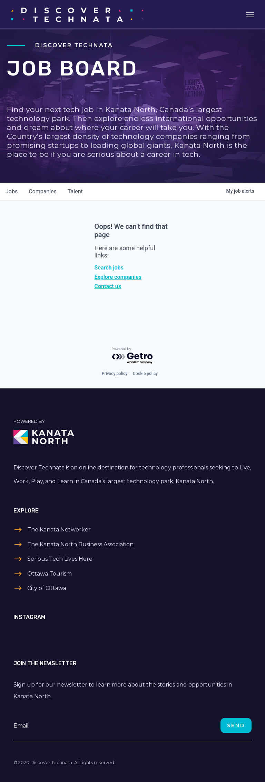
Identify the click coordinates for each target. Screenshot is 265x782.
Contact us (108, 286)
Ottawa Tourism (49, 573)
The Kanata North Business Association (80, 544)
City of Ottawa (46, 588)
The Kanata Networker (59, 529)
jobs (12, 191)
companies (43, 191)
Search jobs (109, 267)
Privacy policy (114, 373)
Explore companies (118, 277)
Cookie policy (145, 373)
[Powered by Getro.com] (132, 355)
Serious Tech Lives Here (59, 559)
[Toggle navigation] (250, 14)
